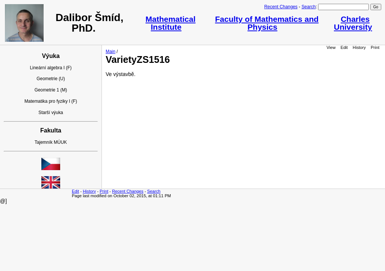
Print (375, 47)
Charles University (353, 23)
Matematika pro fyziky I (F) (50, 101)
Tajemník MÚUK (51, 142)
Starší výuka (50, 112)
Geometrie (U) (50, 78)
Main (110, 51)
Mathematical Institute (171, 23)
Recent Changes (281, 6)
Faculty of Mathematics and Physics (266, 23)
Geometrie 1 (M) (51, 90)
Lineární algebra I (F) (50, 67)
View (331, 47)
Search (309, 6)
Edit (344, 47)
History (359, 47)
